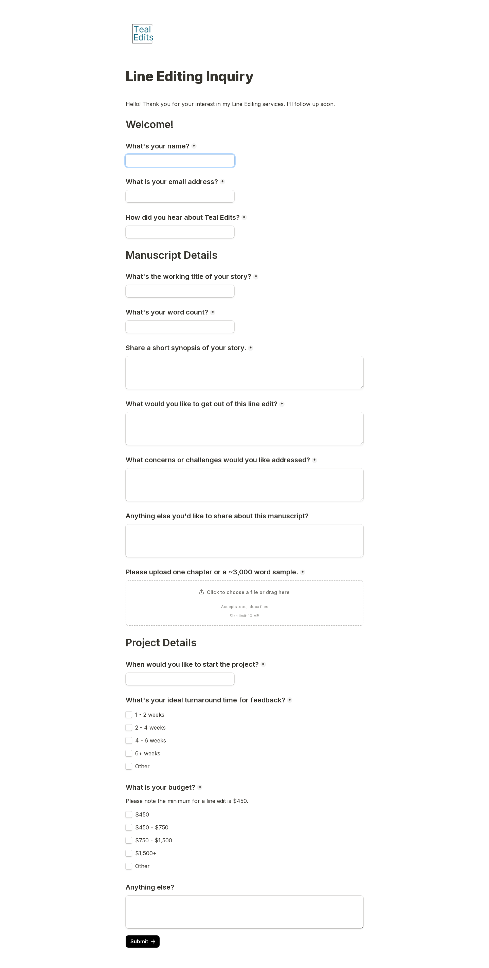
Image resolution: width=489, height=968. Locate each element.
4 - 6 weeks (150, 740)
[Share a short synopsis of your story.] (244, 372)
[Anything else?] (244, 912)
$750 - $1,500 (153, 840)
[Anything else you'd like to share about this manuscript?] (244, 540)
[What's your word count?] (180, 327)
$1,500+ (146, 853)
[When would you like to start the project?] (180, 679)
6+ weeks (147, 753)
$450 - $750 (151, 827)
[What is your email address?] (180, 196)
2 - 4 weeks (150, 727)
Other (142, 766)
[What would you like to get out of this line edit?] (244, 428)
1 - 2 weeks (149, 715)
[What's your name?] (180, 161)
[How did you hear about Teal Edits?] (180, 232)
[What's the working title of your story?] (180, 291)
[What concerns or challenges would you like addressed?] (244, 484)
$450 (142, 814)
